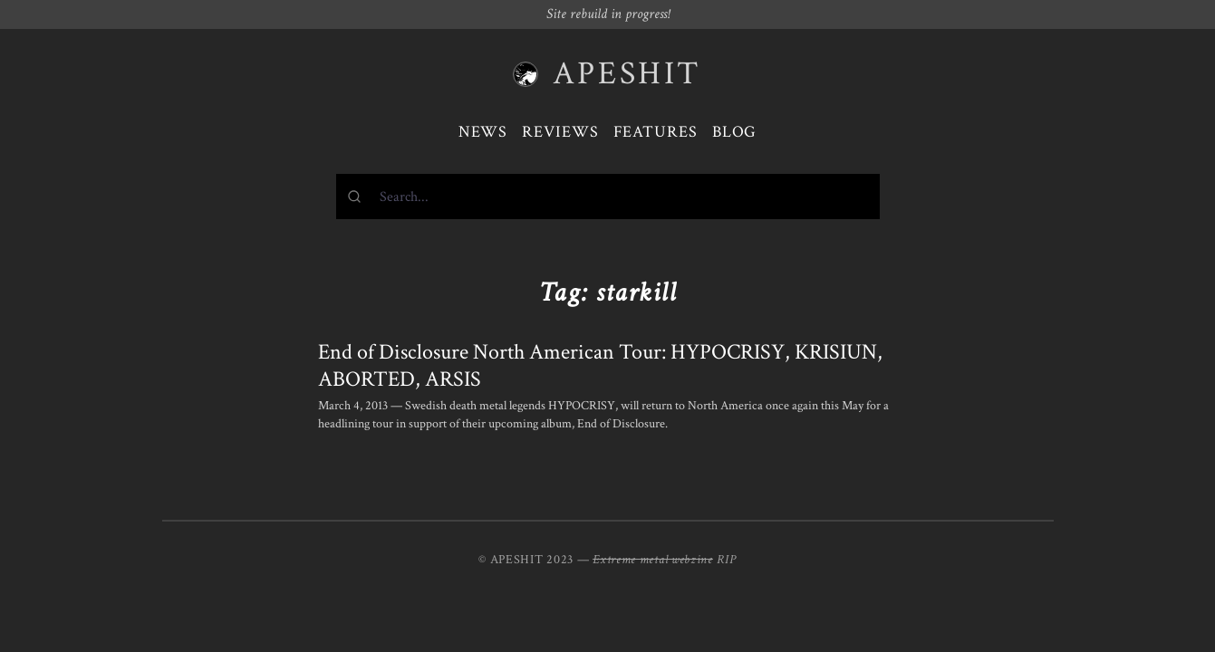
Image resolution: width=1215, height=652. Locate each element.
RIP (727, 559)
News (483, 131)
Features (655, 131)
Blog (734, 131)
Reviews (560, 131)
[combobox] (608, 196)
